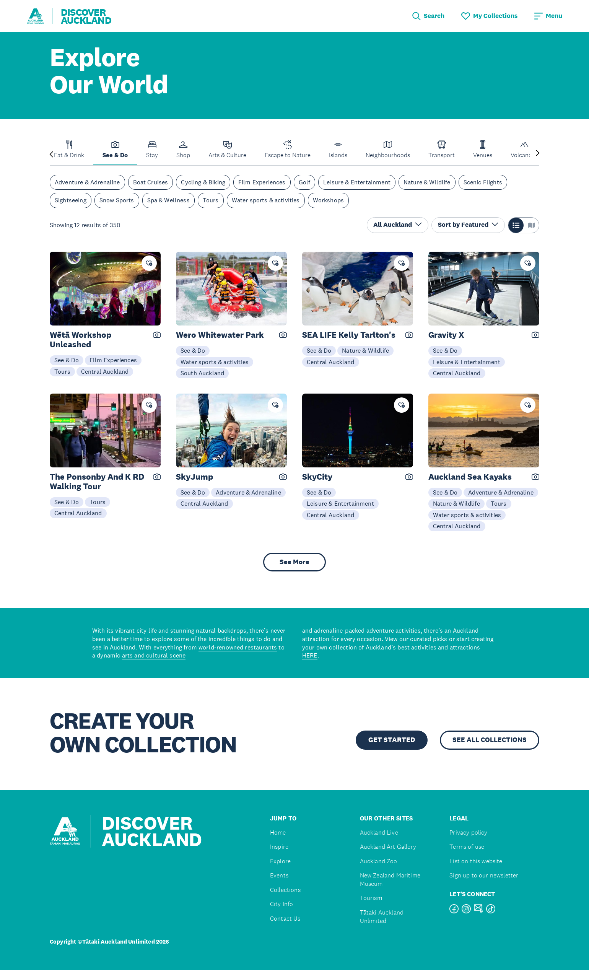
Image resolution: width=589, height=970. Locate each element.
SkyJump (194, 477)
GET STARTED (391, 740)
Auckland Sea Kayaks (470, 477)
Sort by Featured (468, 225)
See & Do (66, 360)
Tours (211, 200)
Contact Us (285, 919)
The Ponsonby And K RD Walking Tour (97, 481)
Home (278, 832)
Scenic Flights (483, 182)
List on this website (475, 861)
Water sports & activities (266, 200)
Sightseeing (70, 200)
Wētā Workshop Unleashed (80, 339)
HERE (309, 655)
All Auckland (397, 225)
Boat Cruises (150, 182)
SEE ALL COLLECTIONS (489, 740)
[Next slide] (537, 153)
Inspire (279, 847)
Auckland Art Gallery (388, 847)
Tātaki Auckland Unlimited (382, 916)
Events (279, 875)
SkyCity (317, 477)
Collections (285, 890)
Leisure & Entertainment (356, 182)
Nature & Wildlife (427, 182)
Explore (280, 861)
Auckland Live (379, 832)
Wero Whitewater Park (220, 335)
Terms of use (466, 847)
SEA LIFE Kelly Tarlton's (348, 335)
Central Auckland (105, 371)
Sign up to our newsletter (483, 875)
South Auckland (202, 373)
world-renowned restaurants (238, 647)
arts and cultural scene (154, 655)
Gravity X (446, 335)
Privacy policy (468, 832)
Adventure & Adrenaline (87, 182)
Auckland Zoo (378, 861)
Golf (305, 182)
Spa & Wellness (168, 200)
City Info (281, 904)
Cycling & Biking (203, 182)
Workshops (328, 200)
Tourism (371, 898)
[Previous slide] (51, 153)
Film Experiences (262, 182)
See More (294, 562)
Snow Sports (116, 200)
